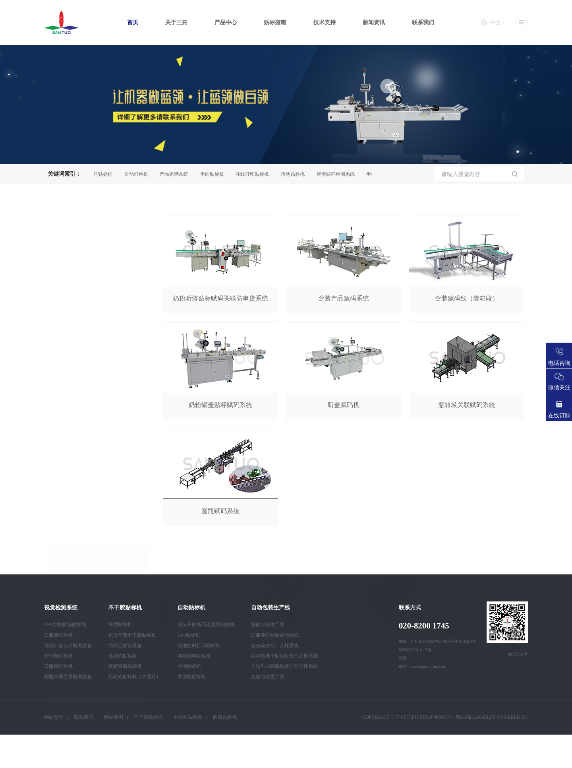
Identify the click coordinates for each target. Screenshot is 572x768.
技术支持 (324, 22)
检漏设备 (68, 497)
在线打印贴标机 (255, 174)
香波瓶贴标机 (192, 676)
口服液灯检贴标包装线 (275, 635)
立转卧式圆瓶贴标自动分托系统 (284, 666)
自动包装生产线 (76, 436)
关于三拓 (176, 22)
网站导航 (53, 717)
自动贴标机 (71, 395)
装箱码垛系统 (73, 415)
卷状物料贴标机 (194, 656)
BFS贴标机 (189, 635)
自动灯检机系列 (76, 456)
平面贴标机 (216, 174)
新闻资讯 (374, 22)
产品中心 (225, 22)
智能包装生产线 (267, 624)
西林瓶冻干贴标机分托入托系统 (284, 656)
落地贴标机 (296, 174)
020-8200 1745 (424, 625)
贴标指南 (275, 22)
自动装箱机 (71, 518)
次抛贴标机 (189, 666)
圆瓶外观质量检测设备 (68, 676)
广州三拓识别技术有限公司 (424, 717)
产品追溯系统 (177, 174)
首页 (132, 22)
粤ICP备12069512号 (475, 717)
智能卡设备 (71, 559)
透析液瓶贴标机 (125, 666)
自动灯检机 (140, 174)
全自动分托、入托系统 (275, 645)
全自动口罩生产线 (79, 538)
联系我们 (423, 22)
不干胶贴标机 (73, 375)
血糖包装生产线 (267, 676)
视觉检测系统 (73, 354)
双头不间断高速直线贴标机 (206, 624)
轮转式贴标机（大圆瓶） (134, 676)
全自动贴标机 (187, 717)
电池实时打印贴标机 (199, 645)
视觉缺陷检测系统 (339, 174)
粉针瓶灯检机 (58, 656)
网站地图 (113, 717)
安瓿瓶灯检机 (58, 666)
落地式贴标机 (122, 656)
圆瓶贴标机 (104, 174)
